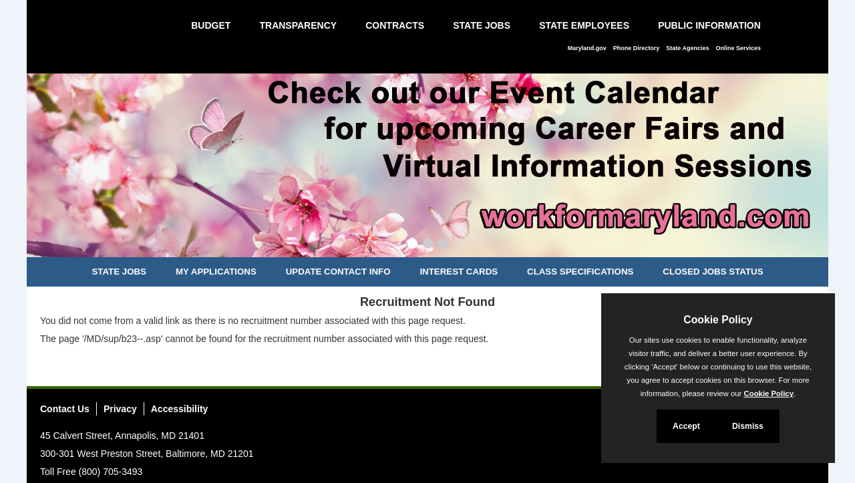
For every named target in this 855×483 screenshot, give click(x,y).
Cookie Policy (717, 319)
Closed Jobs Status (713, 272)
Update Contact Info (338, 272)
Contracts (394, 25)
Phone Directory (636, 48)
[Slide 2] (427, 245)
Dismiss (747, 426)
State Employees (584, 25)
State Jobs (481, 25)
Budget (210, 25)
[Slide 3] (442, 245)
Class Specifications (580, 272)
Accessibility (179, 409)
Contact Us (65, 409)
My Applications (216, 272)
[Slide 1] (412, 245)
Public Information (709, 25)
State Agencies (687, 48)
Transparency (298, 25)
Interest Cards (458, 272)
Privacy (120, 409)
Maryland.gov (587, 48)
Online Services (738, 48)
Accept (686, 426)
